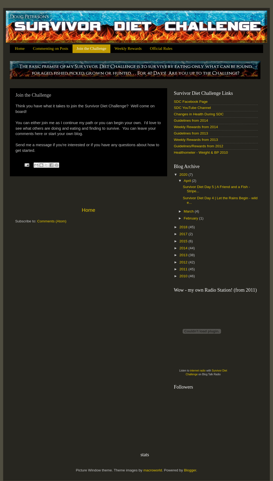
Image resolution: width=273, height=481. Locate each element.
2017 (183, 234)
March (189, 211)
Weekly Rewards (128, 48)
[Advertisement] (88, 191)
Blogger (190, 470)
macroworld (152, 470)
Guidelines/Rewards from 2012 (198, 146)
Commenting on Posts (50, 48)
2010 (183, 276)
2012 (183, 262)
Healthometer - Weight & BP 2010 (201, 152)
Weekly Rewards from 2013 (196, 140)
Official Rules (161, 48)
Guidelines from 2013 (191, 133)
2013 (183, 255)
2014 (183, 248)
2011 (183, 269)
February (191, 218)
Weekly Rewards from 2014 (196, 127)
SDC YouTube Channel (192, 108)
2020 (183, 175)
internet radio (198, 370)
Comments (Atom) (52, 221)
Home (20, 48)
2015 (183, 241)
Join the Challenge (91, 48)
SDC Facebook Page (191, 102)
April (188, 181)
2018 (183, 227)
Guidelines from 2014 (191, 121)
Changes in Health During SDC (199, 114)
